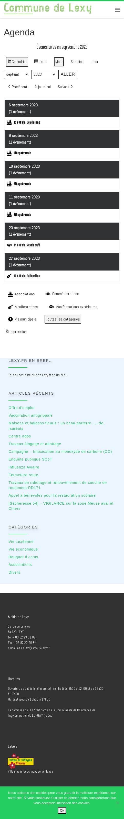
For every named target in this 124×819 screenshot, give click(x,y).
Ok (62, 810)
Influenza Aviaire (23, 467)
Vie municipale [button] (21, 319)
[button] (17, 87)
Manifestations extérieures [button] (73, 306)
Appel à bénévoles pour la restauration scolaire (52, 495)
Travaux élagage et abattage (34, 444)
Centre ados (19, 436)
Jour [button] (95, 61)
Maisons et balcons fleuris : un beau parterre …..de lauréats (55, 426)
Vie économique (23, 549)
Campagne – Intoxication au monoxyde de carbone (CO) (60, 452)
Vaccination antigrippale (30, 415)
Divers (14, 572)
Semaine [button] (77, 61)
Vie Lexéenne (21, 542)
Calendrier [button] (17, 62)
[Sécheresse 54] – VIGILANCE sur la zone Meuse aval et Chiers (60, 506)
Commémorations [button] (62, 293)
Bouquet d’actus (23, 557)
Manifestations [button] (22, 306)
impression (16, 332)
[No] (117, 802)
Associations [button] (21, 294)
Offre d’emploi (21, 408)
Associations (20, 565)
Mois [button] (59, 61)
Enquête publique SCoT (30, 459)
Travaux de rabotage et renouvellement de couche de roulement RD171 (57, 485)
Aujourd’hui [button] (43, 86)
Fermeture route (23, 475)
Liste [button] (40, 62)
